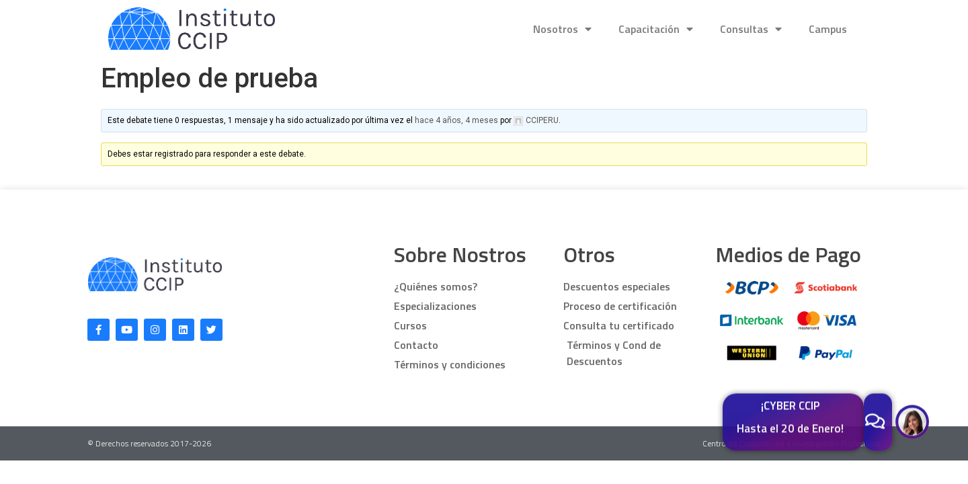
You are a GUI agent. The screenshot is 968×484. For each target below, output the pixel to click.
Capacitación (655, 29)
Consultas (751, 29)
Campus (828, 29)
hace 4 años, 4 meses (456, 120)
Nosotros (562, 29)
